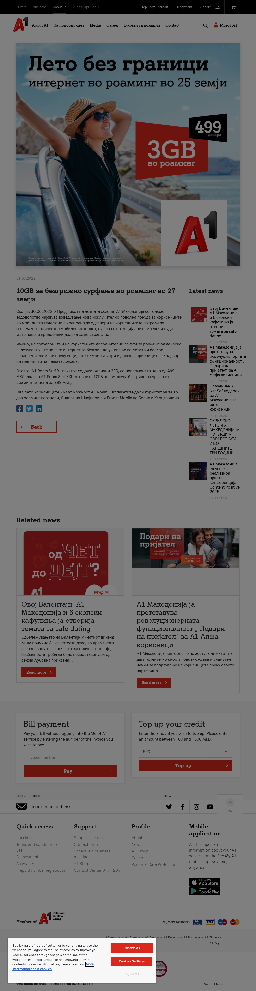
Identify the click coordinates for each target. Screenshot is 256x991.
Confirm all (131, 948)
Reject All (131, 974)
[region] (82, 960)
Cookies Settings (132, 961)
